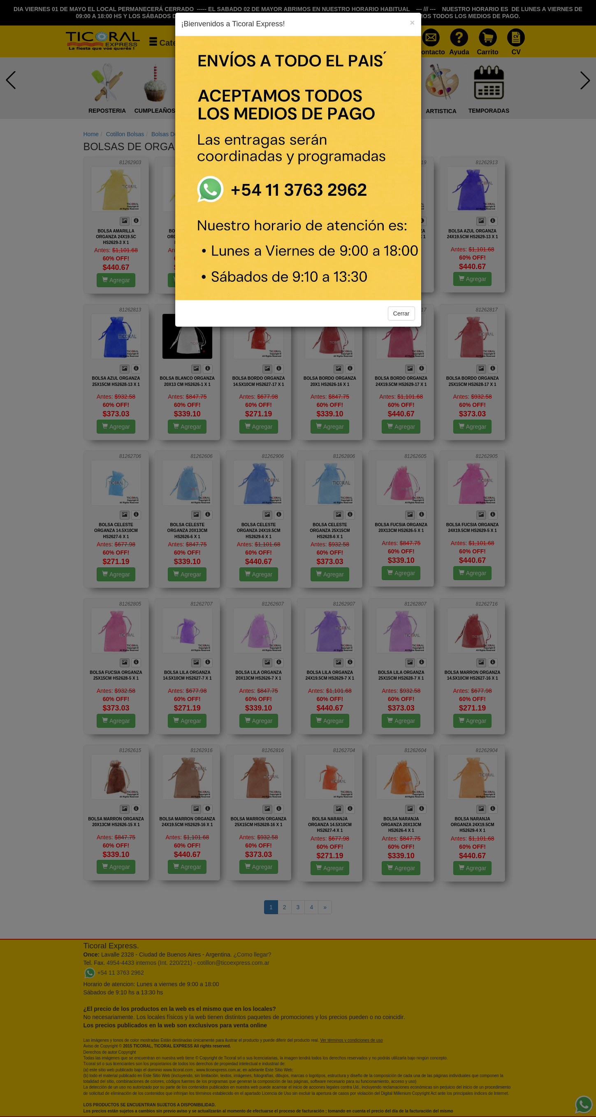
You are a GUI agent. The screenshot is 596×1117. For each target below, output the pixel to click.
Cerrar (401, 313)
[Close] (412, 22)
